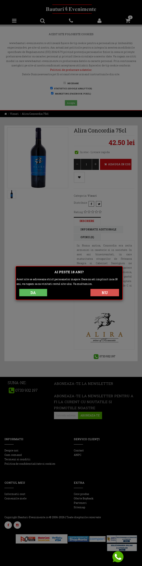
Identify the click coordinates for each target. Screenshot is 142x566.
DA (33, 292)
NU (105, 292)
